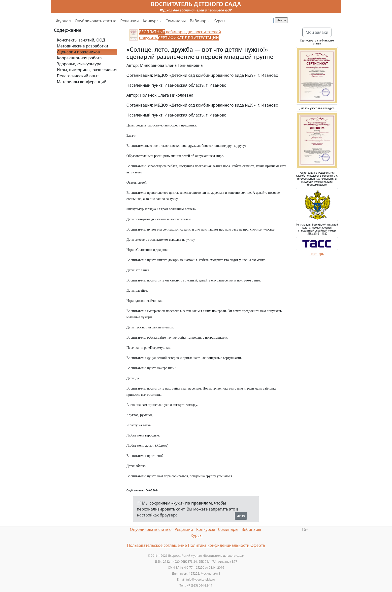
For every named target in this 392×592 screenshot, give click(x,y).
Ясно (241, 515)
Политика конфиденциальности (218, 545)
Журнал (63, 21)
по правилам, (199, 503)
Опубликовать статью (95, 21)
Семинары (175, 21)
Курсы (219, 21)
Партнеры (317, 254)
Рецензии (129, 21)
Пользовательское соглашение (157, 545)
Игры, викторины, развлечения (87, 70)
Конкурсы (152, 21)
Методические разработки (82, 46)
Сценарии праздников (78, 52)
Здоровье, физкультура (79, 64)
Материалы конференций (81, 81)
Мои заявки (317, 32)
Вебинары (199, 21)
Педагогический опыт (78, 76)
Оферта (257, 545)
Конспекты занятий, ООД (81, 40)
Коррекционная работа (79, 58)
